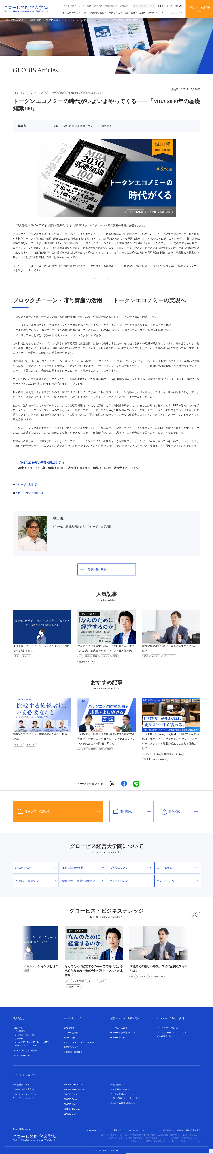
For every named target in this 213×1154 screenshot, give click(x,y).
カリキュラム (177, 867)
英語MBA (19, 1038)
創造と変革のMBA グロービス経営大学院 (23, 20)
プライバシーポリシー (97, 1130)
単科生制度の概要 (83, 867)
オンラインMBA (130, 881)
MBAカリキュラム (189, 1135)
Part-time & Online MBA (25, 1046)
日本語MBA (20, 1031)
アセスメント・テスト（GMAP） (79, 1042)
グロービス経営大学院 (93, 13)
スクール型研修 (71, 1032)
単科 (28, 1035)
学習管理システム (72, 1047)
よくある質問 (85, 6)
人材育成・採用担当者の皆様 (187, 1130)
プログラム (114, 13)
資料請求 (124, 6)
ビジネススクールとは (155, 1138)
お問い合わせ (111, 6)
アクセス (98, 6)
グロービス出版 (24, 484)
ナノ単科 (20, 1035)
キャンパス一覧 (177, 881)
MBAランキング (116, 1138)
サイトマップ (134, 1130)
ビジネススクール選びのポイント (182, 1138)
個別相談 (177, 812)
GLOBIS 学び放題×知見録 (25, 1050)
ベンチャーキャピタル (167, 1027)
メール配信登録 (165, 1130)
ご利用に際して (118, 1130)
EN (178, 6)
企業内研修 (69, 1027)
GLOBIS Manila (71, 1104)
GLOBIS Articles (53, 20)
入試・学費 (129, 13)
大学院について (130, 867)
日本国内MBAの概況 (134, 1135)
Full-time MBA (43, 1042)
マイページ (165, 6)
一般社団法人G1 (118, 1084)
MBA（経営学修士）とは (111, 1135)
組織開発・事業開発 (73, 1052)
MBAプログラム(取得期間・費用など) (162, 1135)
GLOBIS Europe (71, 1099)
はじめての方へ (70, 13)
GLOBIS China (70, 1094)
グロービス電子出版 (27, 493)
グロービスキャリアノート (187, 1141)
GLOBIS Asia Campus (74, 1089)
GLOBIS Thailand (72, 1109)
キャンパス (69, 6)
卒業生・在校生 (147, 13)
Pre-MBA (31, 1042)
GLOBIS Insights (118, 1037)
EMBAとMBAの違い (134, 1138)
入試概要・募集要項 (35, 881)
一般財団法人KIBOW (120, 1089)
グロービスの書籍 (118, 1027)
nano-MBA (20, 1042)
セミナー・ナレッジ (169, 13)
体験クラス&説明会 (199, 7)
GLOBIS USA (70, 1114)
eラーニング (69, 1037)
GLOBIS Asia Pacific (73, 1084)
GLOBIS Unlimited (21, 1055)
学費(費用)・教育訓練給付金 (83, 881)
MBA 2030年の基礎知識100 (39, 462)
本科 (34, 1035)
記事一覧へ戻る (93, 569)
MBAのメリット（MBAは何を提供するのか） (151, 1141)
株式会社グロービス (22, 1084)
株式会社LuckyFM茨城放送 (123, 1103)
